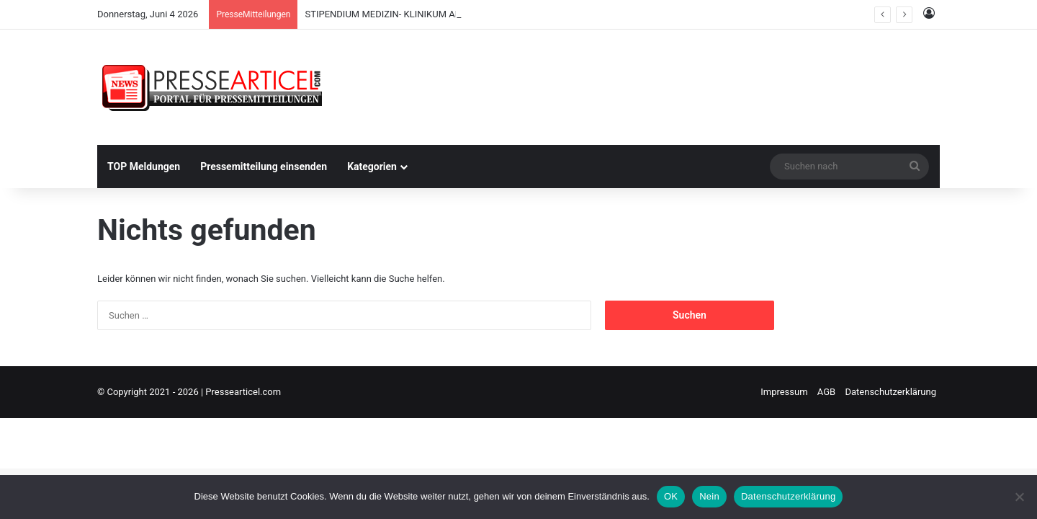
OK (671, 496)
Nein (709, 496)
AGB (826, 391)
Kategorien (372, 166)
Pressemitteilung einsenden (263, 166)
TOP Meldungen (143, 166)
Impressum (783, 391)
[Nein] (1019, 496)
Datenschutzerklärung (890, 391)
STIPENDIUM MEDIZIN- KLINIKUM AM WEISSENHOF (414, 14)
